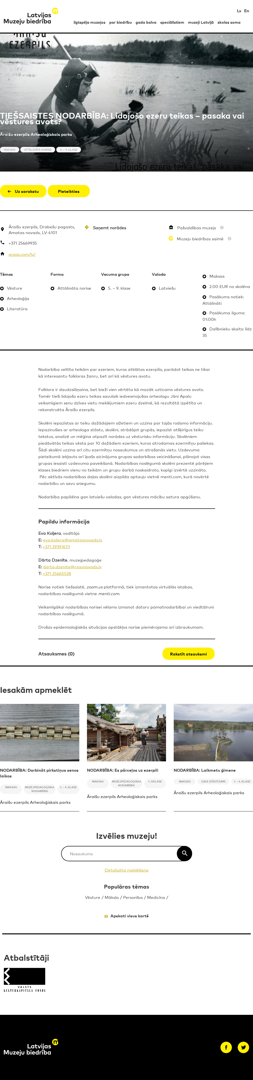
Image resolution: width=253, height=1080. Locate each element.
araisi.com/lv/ (22, 254)
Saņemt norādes (109, 227)
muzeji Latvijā (201, 22)
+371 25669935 (23, 243)
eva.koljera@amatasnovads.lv (72, 539)
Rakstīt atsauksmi (188, 653)
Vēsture (92, 897)
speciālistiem (172, 22)
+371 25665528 (57, 573)
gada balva (146, 22)
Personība (133, 897)
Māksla (112, 897)
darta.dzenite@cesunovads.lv (72, 566)
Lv (239, 10)
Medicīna (156, 897)
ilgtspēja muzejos (89, 22)
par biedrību (120, 22)
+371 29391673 (56, 546)
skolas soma (229, 22)
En (246, 10)
